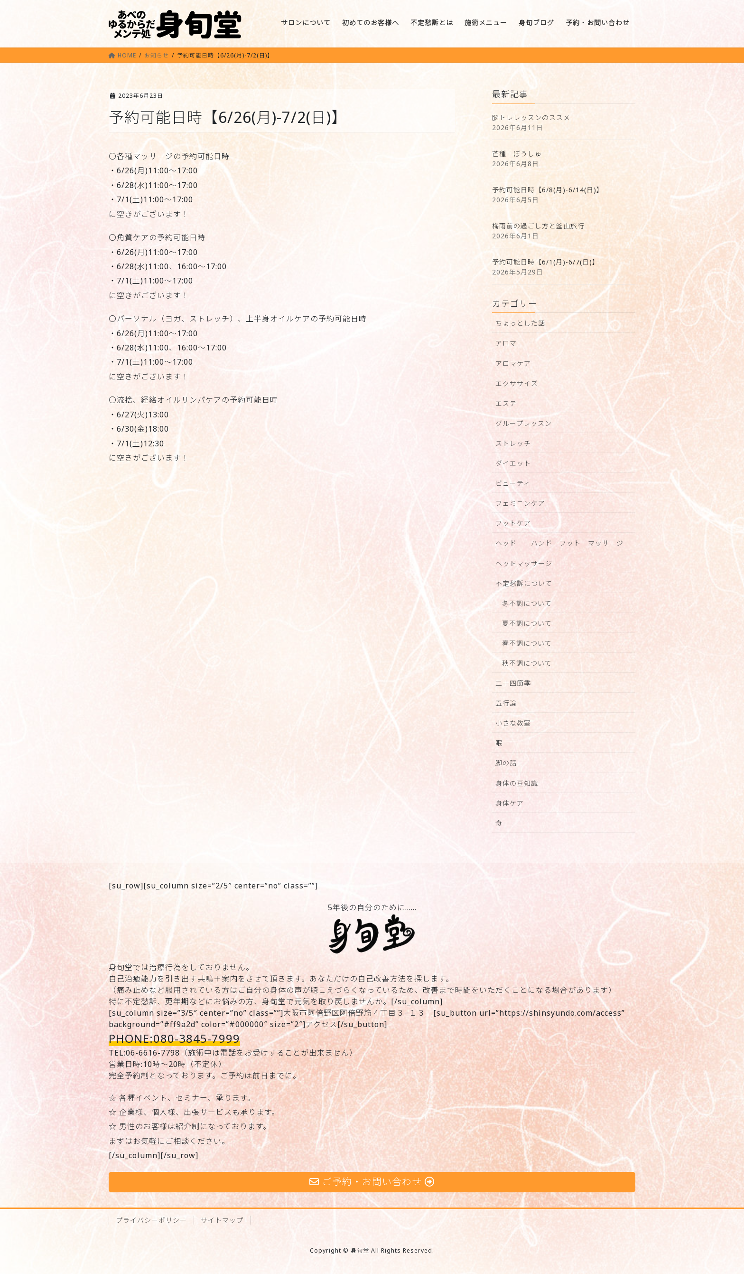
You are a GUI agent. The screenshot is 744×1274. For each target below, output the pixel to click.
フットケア (513, 523)
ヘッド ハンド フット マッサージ (559, 542)
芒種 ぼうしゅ (517, 153)
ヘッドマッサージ (523, 563)
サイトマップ (222, 1220)
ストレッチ (513, 443)
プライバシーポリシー (151, 1220)
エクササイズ (516, 383)
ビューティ (512, 483)
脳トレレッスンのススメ (531, 117)
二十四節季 (513, 683)
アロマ (506, 343)
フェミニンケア (520, 503)
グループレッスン (523, 423)
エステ (506, 403)
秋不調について (527, 663)
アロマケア (513, 363)
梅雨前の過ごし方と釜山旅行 (538, 225)
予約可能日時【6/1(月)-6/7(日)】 (545, 261)
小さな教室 (513, 722)
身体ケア (509, 803)
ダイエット (513, 463)
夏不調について (527, 623)
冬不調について (527, 603)
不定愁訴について (523, 583)
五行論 (506, 703)
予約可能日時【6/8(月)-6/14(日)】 (548, 189)
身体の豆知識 (516, 783)
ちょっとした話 (520, 323)
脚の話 (506, 762)
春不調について (527, 643)
